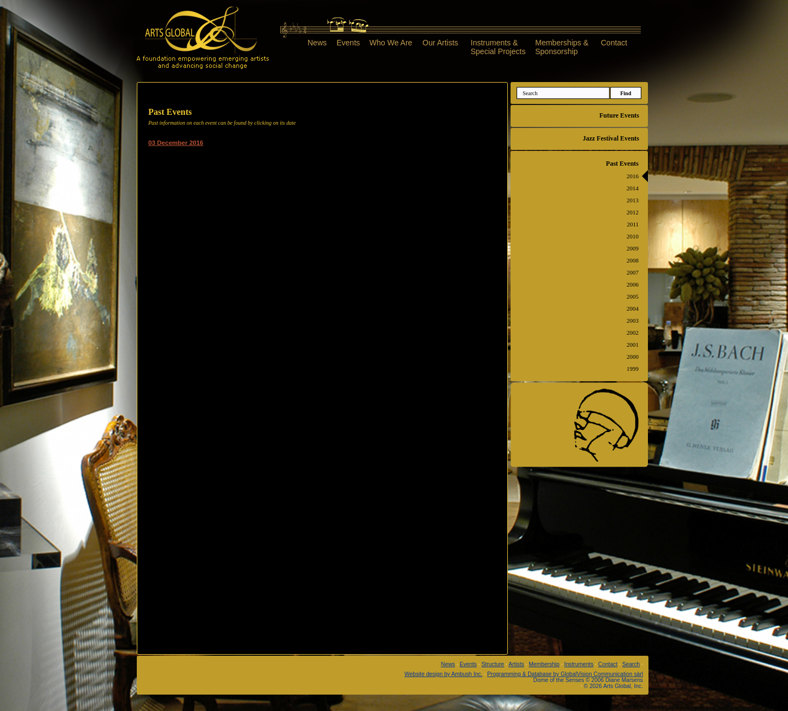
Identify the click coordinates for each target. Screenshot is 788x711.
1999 (633, 368)
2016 (633, 176)
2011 (633, 224)
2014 (633, 188)
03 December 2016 (176, 142)
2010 (633, 236)
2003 (633, 320)
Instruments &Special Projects (498, 46)
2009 (633, 248)
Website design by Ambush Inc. (443, 674)
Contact (614, 42)
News (317, 42)
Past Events (622, 163)
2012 (633, 212)
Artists (516, 664)
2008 (633, 260)
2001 (633, 344)
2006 (633, 284)
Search (631, 664)
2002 (633, 332)
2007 (633, 272)
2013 (633, 200)
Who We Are (390, 42)
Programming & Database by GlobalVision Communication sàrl (565, 674)
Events (348, 42)
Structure (493, 664)
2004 (633, 308)
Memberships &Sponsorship (561, 46)
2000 (633, 356)
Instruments (578, 664)
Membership (544, 664)
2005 (633, 296)
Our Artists (440, 42)
